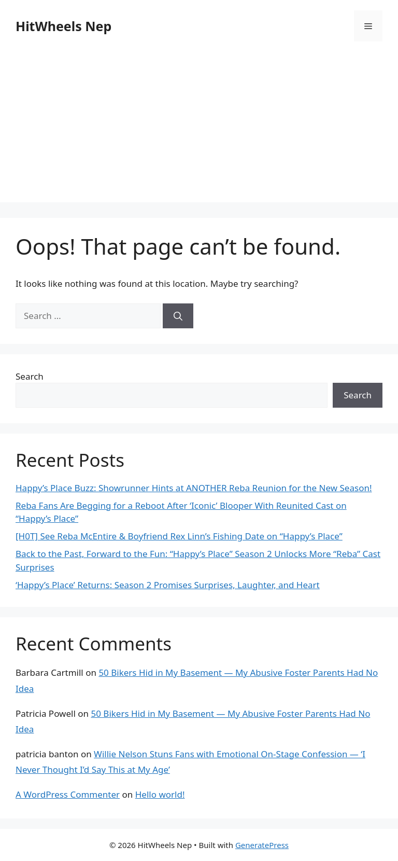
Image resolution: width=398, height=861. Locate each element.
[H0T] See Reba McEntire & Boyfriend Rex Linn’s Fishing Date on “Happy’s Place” (179, 536)
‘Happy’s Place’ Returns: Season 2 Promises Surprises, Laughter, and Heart (168, 585)
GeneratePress (262, 845)
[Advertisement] (199, 129)
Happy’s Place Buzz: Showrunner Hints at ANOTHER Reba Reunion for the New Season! (194, 488)
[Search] (178, 315)
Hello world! (160, 794)
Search (30, 376)
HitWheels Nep (63, 26)
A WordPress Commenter (68, 794)
